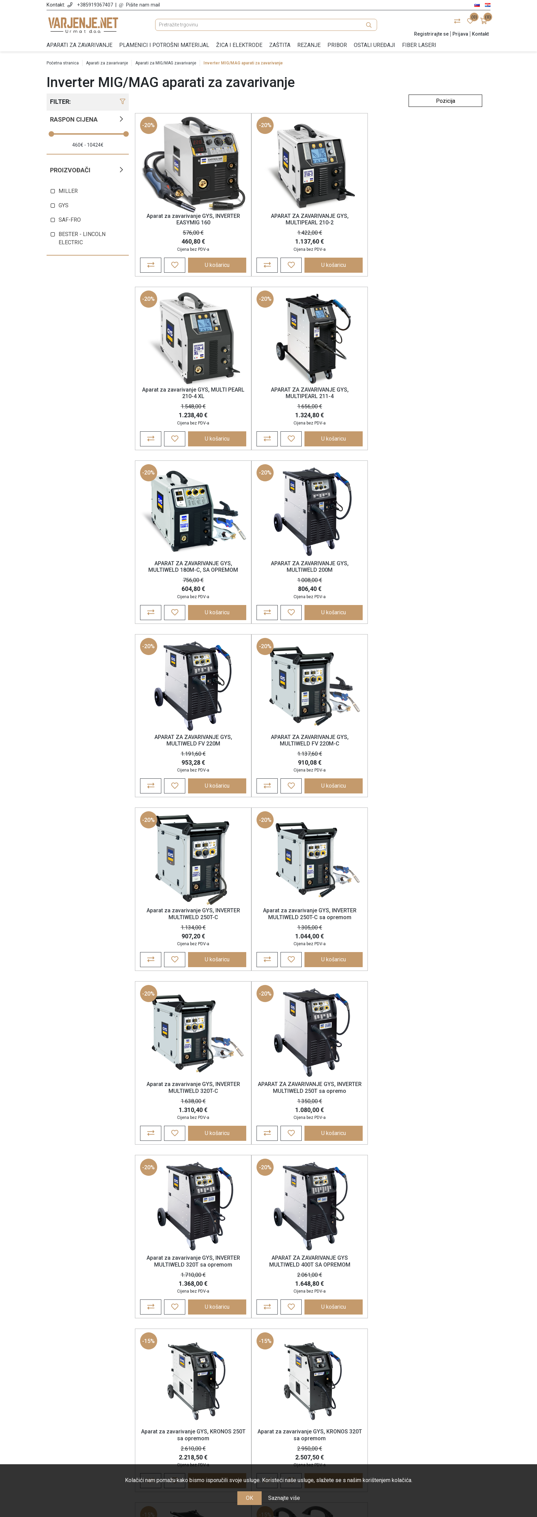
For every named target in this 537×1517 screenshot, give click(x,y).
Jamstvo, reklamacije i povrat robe (212, 1415)
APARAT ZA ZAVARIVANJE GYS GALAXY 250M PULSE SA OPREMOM (353, 948)
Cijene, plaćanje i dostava (212, 1405)
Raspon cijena (74, 119)
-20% (149, 127)
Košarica (325, 1395)
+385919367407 (95, 5)
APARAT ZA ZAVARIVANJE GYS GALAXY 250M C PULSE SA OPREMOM (266, 948)
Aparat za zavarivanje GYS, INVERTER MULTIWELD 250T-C (178, 580)
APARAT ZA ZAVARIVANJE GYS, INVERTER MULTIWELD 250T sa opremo (441, 583)
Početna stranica (63, 63)
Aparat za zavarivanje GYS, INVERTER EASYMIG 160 (178, 220)
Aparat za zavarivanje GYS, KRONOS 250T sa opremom (353, 762)
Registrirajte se (431, 34)
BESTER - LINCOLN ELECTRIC (82, 238)
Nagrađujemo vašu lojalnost (212, 1425)
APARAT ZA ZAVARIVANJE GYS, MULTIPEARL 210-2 (266, 220)
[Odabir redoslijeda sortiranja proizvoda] (445, 101)
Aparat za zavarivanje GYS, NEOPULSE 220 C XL (440, 1126)
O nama (212, 1375)
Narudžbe (325, 1385)
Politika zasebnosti (212, 1395)
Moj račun (325, 1375)
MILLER (68, 191)
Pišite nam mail (143, 5)
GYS (63, 205)
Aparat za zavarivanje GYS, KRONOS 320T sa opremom (440, 762)
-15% (323, 668)
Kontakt (480, 34)
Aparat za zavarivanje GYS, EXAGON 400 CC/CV (353, 1126)
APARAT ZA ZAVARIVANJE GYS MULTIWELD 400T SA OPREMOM (266, 766)
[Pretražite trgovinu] (266, 25)
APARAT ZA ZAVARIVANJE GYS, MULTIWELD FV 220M (353, 398)
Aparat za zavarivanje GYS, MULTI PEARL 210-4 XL (353, 220)
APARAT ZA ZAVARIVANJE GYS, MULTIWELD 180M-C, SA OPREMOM (178, 401)
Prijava (460, 34)
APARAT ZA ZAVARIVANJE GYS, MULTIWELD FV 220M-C (440, 398)
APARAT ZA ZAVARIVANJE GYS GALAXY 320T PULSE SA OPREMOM (178, 1130)
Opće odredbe (212, 1385)
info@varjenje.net (102, 1424)
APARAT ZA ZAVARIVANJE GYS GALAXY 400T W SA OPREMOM (266, 1130)
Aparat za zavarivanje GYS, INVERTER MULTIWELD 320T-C (353, 580)
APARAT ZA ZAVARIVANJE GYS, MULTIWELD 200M (266, 398)
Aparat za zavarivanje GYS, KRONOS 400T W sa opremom (178, 944)
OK (249, 1498)
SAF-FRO (70, 220)
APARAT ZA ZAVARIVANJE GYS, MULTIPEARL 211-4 (441, 220)
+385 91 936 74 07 (102, 1414)
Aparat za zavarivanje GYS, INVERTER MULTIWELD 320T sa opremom (178, 766)
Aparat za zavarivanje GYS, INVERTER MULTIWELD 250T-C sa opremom (266, 583)
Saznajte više (284, 1498)
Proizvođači (70, 170)
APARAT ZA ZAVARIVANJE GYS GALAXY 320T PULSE (440, 944)
